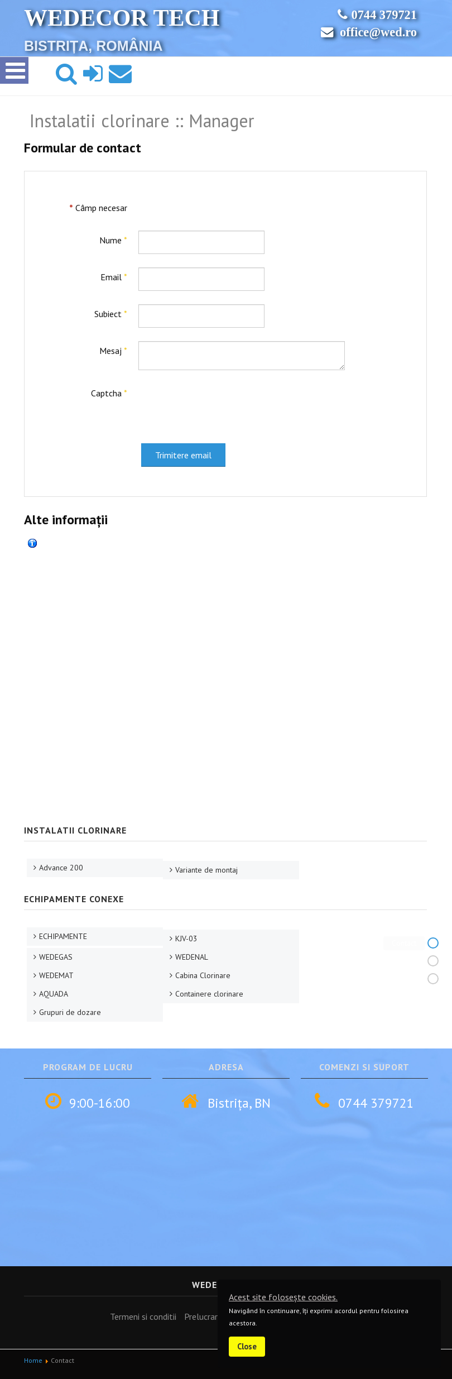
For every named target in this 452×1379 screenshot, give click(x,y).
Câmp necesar (98, 207)
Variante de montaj (206, 870)
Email (113, 276)
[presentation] (223, 405)
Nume (113, 240)
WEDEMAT (56, 975)
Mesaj (113, 350)
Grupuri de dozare (70, 1012)
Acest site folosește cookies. (283, 1297)
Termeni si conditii (143, 1316)
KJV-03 (186, 938)
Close (247, 1346)
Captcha (109, 393)
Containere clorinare (209, 994)
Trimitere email (183, 455)
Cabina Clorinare (202, 975)
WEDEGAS (56, 957)
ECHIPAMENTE (63, 936)
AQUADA (53, 994)
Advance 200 (61, 868)
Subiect (110, 313)
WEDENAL (191, 957)
